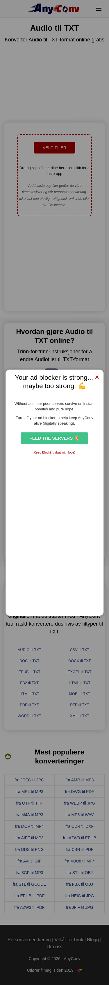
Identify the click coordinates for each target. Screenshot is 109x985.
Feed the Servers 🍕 (54, 438)
